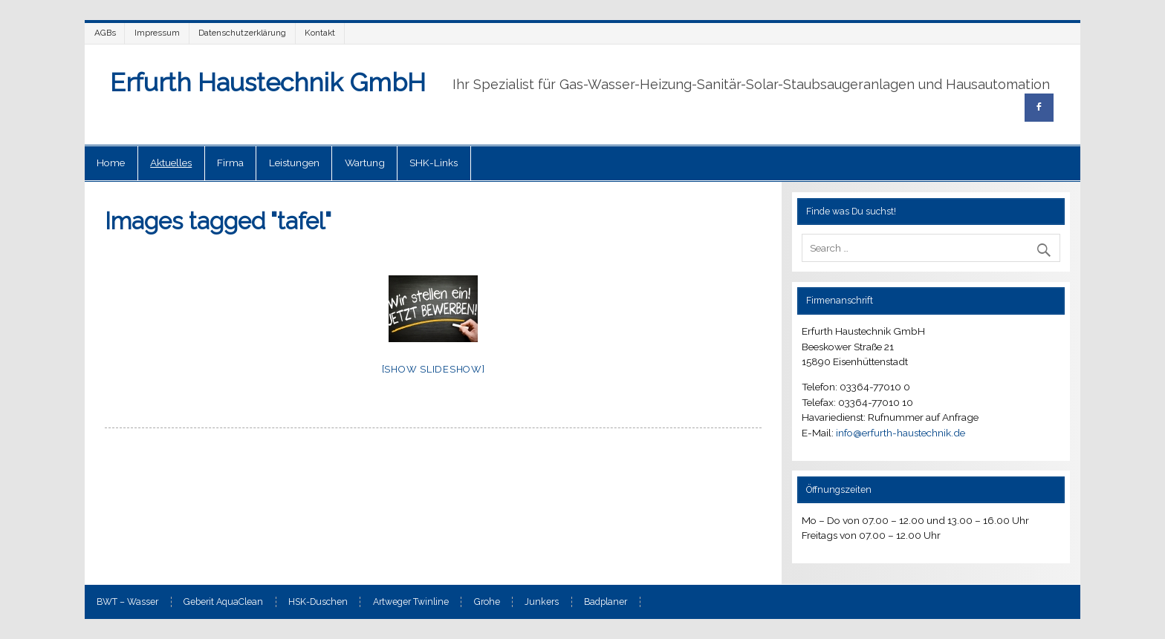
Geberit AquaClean (223, 601)
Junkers (542, 601)
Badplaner (605, 601)
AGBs (105, 32)
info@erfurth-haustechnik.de (900, 433)
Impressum (157, 32)
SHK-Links (433, 162)
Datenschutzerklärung (242, 32)
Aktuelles (171, 162)
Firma (230, 162)
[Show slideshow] (433, 369)
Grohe (487, 601)
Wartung (365, 162)
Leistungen (294, 162)
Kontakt (320, 32)
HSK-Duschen (318, 601)
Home (111, 162)
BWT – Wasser (127, 601)
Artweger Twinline (411, 601)
